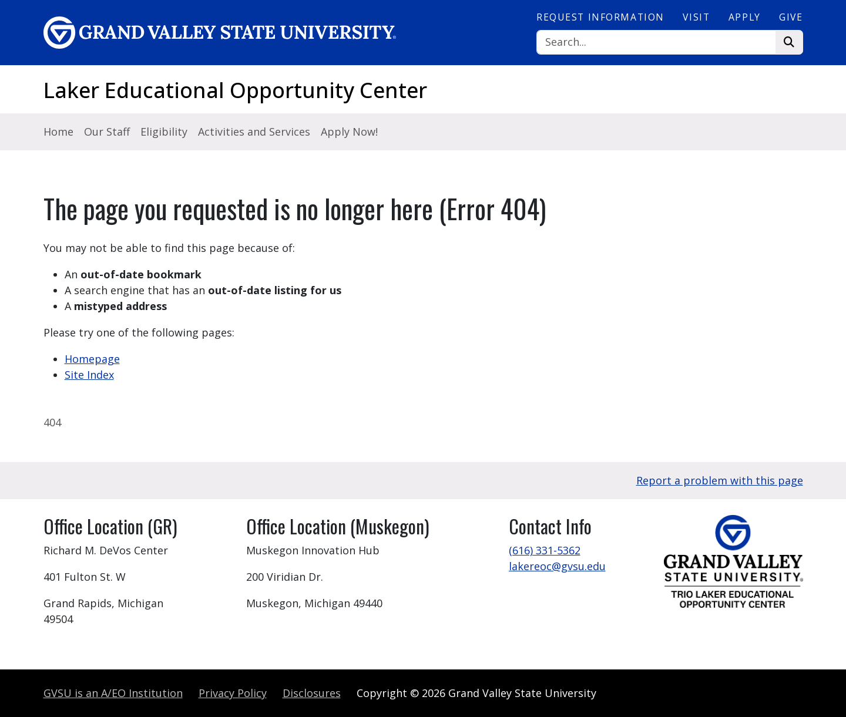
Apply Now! (349, 131)
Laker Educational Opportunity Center (235, 90)
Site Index (89, 375)
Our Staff (107, 131)
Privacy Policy (233, 693)
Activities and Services (254, 131)
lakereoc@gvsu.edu (557, 566)
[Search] (656, 42)
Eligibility (163, 131)
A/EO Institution (113, 693)
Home (58, 131)
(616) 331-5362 (544, 550)
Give (791, 17)
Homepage (92, 359)
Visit (696, 17)
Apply (744, 17)
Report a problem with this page (719, 480)
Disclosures (312, 693)
